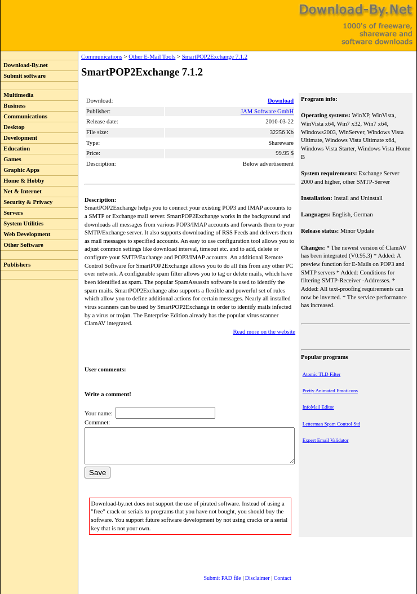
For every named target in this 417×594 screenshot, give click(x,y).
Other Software (22, 245)
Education (15, 148)
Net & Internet (21, 191)
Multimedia (17, 95)
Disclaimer (246, 568)
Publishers (15, 264)
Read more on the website (265, 315)
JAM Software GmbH (268, 111)
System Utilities (22, 223)
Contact (271, 568)
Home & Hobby (23, 181)
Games (11, 159)
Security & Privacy (26, 202)
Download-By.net (24, 65)
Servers (12, 213)
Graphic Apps (20, 170)
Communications (24, 116)
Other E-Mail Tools (128, 57)
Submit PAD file (211, 568)
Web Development (25, 234)
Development (19, 138)
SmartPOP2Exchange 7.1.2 (191, 57)
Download (282, 100)
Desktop (13, 127)
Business (13, 106)
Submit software (23, 76)
